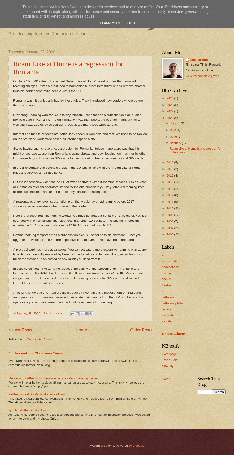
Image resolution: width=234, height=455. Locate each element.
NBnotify (167, 366)
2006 (170, 234)
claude (166, 273)
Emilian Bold (199, 60)
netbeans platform (174, 303)
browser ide (170, 261)
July (173, 130)
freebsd (167, 285)
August (175, 123)
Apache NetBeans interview (27, 410)
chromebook (170, 267)
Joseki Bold (170, 360)
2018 (170, 169)
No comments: (54, 313)
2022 (170, 111)
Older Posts (141, 330)
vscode (167, 321)
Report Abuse (173, 334)
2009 (170, 214)
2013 (170, 188)
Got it (130, 23)
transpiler (168, 315)
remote (166, 309)
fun (164, 291)
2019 (170, 162)
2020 (170, 118)
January (176, 143)
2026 (170, 98)
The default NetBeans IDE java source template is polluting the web (53, 378)
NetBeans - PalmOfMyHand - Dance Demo (37, 394)
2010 (170, 208)
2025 (170, 105)
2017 (170, 175)
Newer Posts (20, 330)
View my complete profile (202, 76)
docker (166, 279)
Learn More (110, 23)
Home (81, 330)
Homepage (169, 354)
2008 (170, 221)
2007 (170, 228)
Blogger (138, 445)
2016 (170, 182)
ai (163, 255)
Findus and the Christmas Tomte (35, 353)
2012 (170, 195)
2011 (170, 201)
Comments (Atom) (39, 339)
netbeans (168, 297)
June (174, 136)
